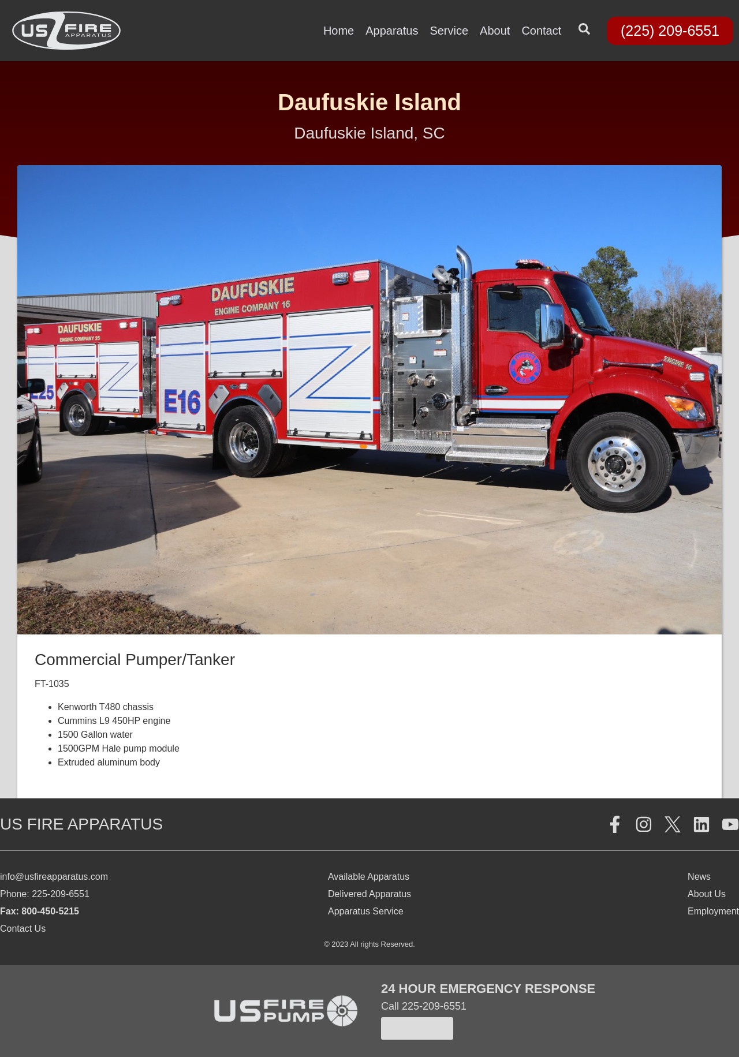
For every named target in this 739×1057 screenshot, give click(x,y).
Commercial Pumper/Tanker (135, 659)
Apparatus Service (366, 911)
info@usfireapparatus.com (54, 877)
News (699, 877)
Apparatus (391, 30)
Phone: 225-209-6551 (44, 894)
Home (338, 30)
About (495, 30)
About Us (707, 894)
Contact (541, 30)
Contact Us (23, 928)
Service (449, 30)
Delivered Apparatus (369, 894)
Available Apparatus (368, 877)
